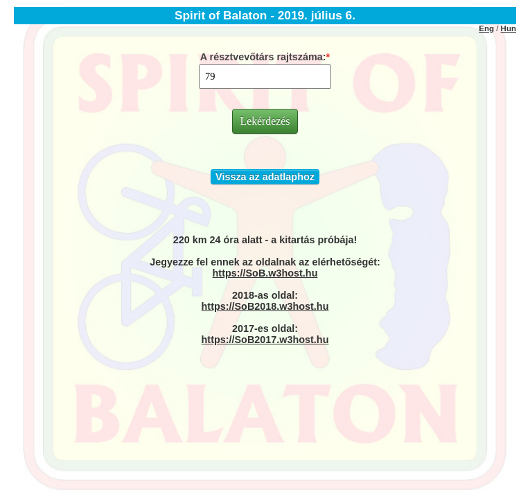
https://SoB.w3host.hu (265, 273)
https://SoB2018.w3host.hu (265, 306)
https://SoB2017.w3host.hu (265, 339)
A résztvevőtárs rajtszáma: (263, 56)
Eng (486, 28)
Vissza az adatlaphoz (265, 176)
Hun (508, 28)
